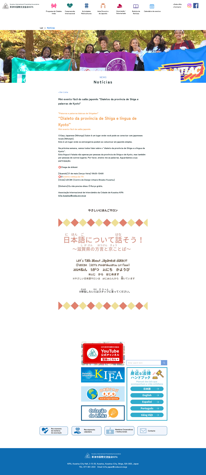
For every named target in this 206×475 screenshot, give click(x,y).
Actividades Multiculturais (86, 12)
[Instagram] (189, 5)
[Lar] (41, 27)
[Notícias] (51, 27)
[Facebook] (195, 5)
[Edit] (158, 395)
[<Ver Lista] (67, 92)
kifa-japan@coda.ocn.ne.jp (115, 466)
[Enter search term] (141, 362)
